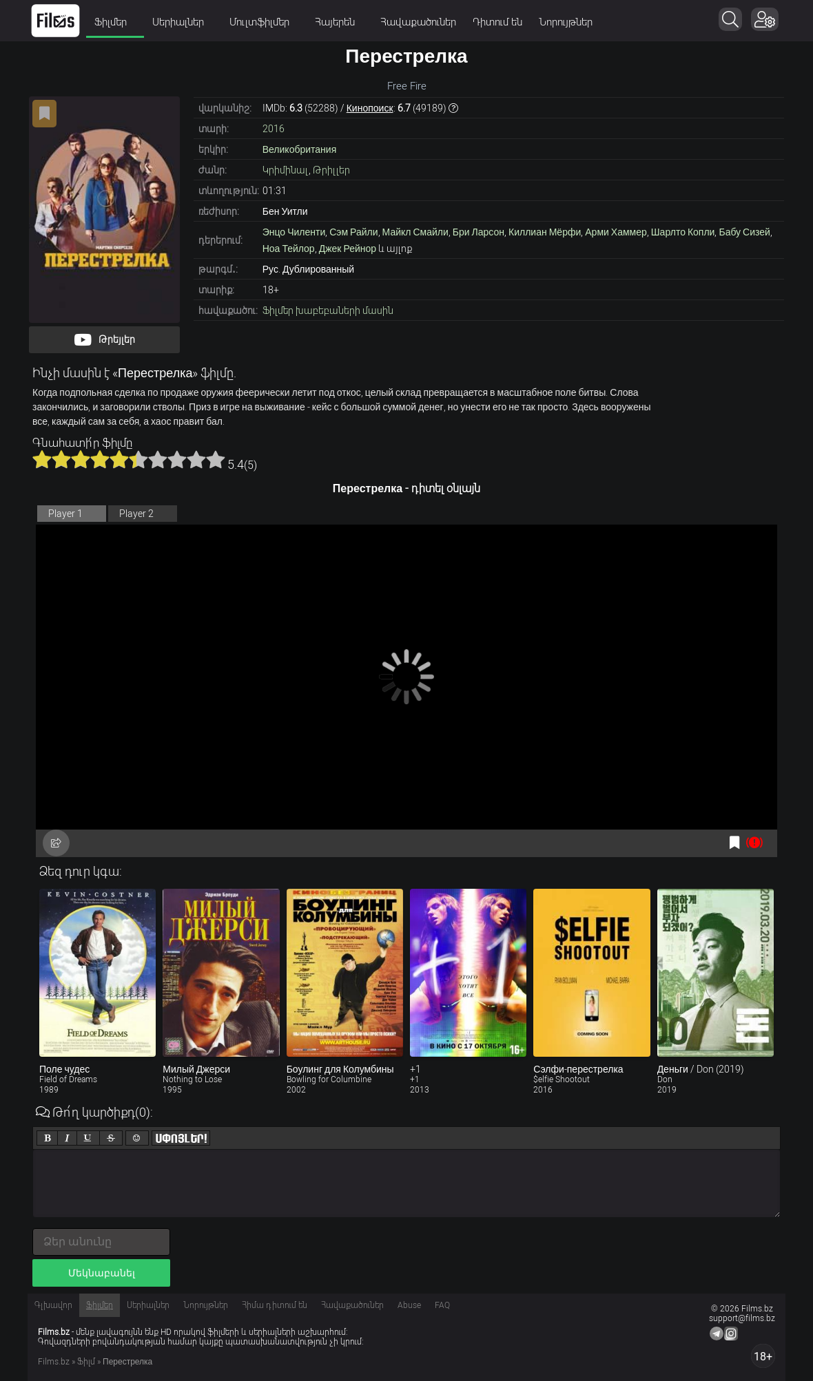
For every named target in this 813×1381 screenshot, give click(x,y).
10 (215, 459)
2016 (274, 128)
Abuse (409, 1305)
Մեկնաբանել (101, 1272)
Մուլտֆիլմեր (263, 22)
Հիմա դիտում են (274, 1305)
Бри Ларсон (478, 232)
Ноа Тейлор (289, 248)
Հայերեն (339, 22)
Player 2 (136, 513)
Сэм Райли (353, 232)
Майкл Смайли (415, 232)
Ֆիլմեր (115, 22)
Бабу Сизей (744, 232)
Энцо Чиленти (294, 232)
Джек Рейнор (347, 248)
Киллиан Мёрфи (544, 232)
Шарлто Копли (683, 232)
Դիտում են (497, 22)
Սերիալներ (182, 22)
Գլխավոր (53, 1305)
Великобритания (300, 149)
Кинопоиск (370, 108)
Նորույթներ (566, 22)
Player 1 (65, 513)
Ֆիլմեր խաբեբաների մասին (328, 310)
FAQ (442, 1305)
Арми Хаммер (616, 232)
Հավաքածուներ (418, 22)
